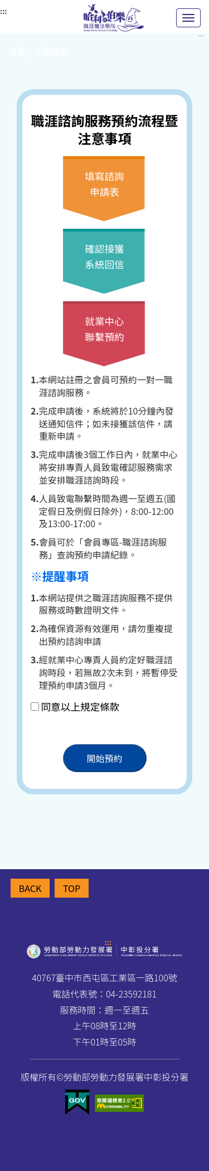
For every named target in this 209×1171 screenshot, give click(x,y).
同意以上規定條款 (80, 707)
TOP (71, 888)
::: (108, 942)
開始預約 (104, 758)
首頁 (17, 51)
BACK (30, 888)
